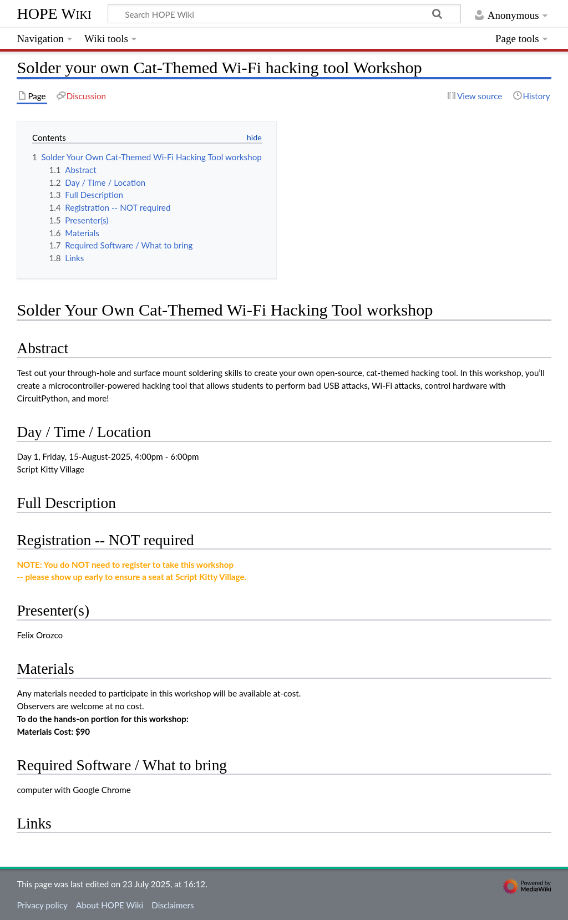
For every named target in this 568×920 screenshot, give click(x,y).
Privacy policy (42, 905)
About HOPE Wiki (109, 905)
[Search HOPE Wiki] (284, 14)
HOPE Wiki (54, 13)
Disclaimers (172, 905)
